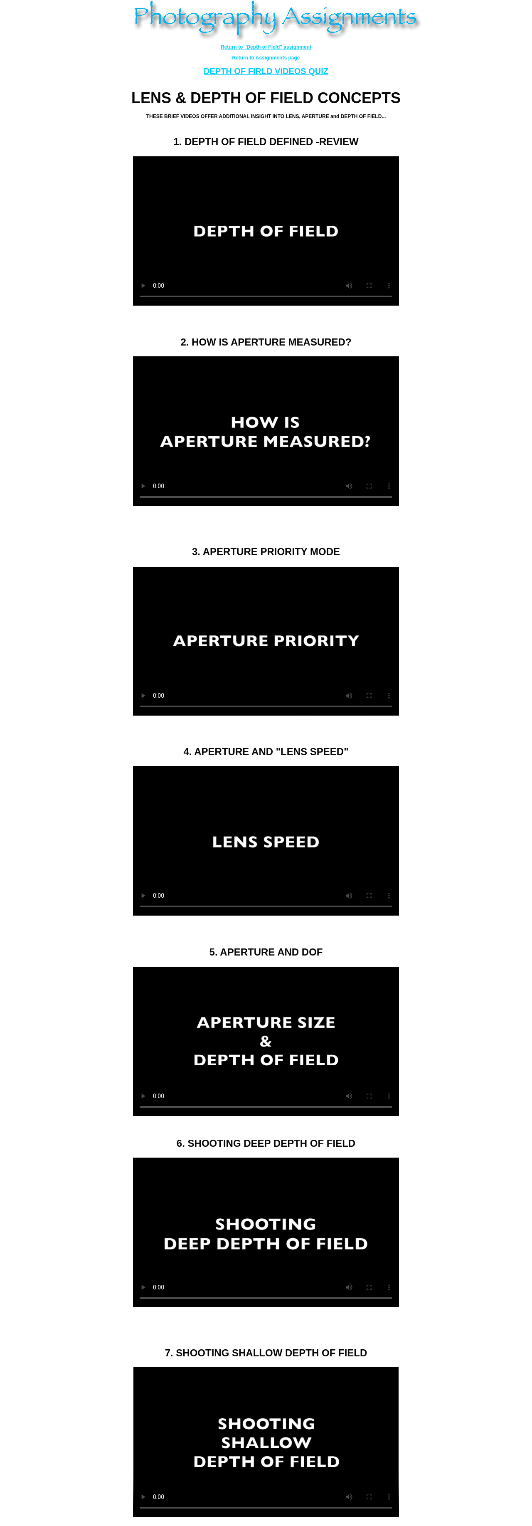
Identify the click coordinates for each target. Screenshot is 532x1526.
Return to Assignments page (266, 58)
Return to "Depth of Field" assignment (266, 47)
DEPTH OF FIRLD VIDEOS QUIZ (266, 71)
